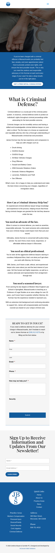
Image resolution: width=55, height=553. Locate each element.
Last (10, 357)
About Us (39, 498)
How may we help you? (19, 381)
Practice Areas (39, 501)
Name (12, 341)
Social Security (15, 525)
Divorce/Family (15, 522)
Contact (39, 507)
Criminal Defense (16, 532)
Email (12, 362)
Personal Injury (15, 519)
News (39, 504)
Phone (12, 371)
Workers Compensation (15, 516)
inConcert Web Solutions (27, 548)
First (10, 349)
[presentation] (24, 405)
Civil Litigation (16, 528)
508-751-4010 (35, 527)
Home (39, 495)
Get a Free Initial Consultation (27, 84)
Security (12, 399)
